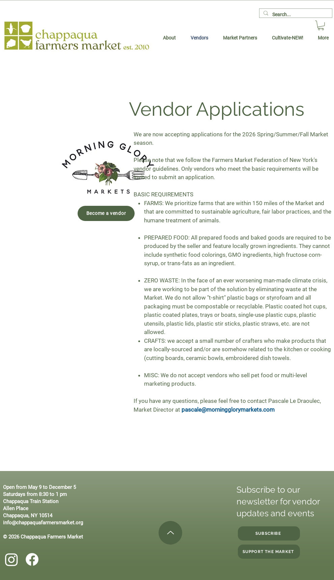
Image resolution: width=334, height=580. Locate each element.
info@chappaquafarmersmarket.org (43, 523)
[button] (321, 25)
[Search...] (295, 15)
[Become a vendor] (106, 213)
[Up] (170, 533)
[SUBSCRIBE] (269, 533)
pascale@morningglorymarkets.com (228, 409)
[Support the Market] (269, 552)
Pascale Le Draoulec (294, 400)
